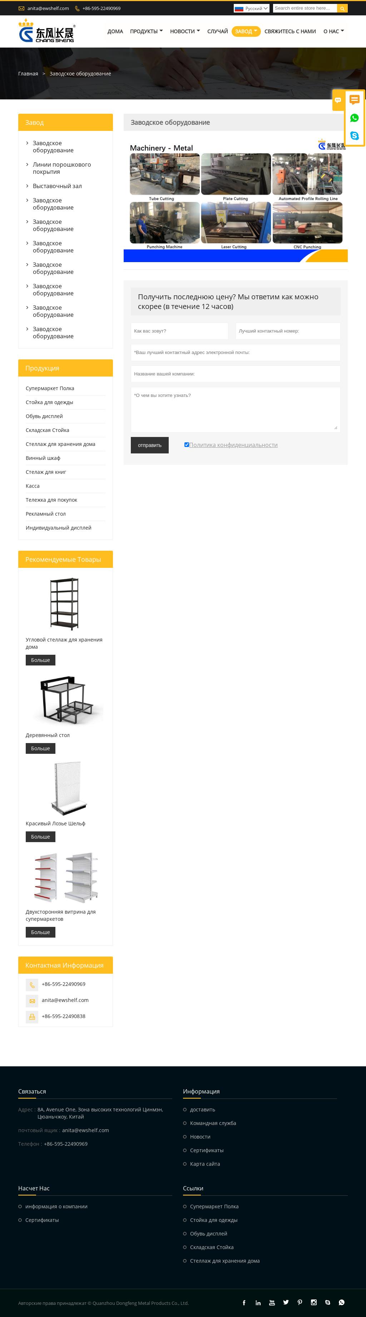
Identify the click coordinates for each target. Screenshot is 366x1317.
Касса (33, 485)
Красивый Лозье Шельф (55, 823)
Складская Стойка (47, 430)
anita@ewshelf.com (48, 8)
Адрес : (27, 1109)
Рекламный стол (46, 513)
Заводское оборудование (53, 146)
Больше (40, 660)
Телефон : (30, 1143)
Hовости (200, 1136)
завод (246, 31)
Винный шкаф (43, 457)
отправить (150, 445)
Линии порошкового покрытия (62, 168)
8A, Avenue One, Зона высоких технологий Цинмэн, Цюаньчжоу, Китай (100, 1113)
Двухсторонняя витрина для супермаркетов (61, 915)
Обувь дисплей (44, 416)
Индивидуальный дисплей (59, 527)
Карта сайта (205, 1163)
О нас (333, 31)
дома (115, 31)
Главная (28, 73)
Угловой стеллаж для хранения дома (64, 643)
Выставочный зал (57, 186)
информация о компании (56, 1206)
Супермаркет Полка (50, 388)
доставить (202, 1109)
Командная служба (213, 1123)
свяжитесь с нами (290, 31)
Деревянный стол (48, 735)
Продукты (146, 31)
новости (185, 31)
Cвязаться (32, 1091)
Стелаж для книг (46, 471)
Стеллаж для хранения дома (60, 444)
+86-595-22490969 (101, 8)
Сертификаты (207, 1150)
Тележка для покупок (51, 499)
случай (217, 31)
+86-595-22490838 (63, 1016)
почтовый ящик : (39, 1130)
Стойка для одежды (49, 402)
